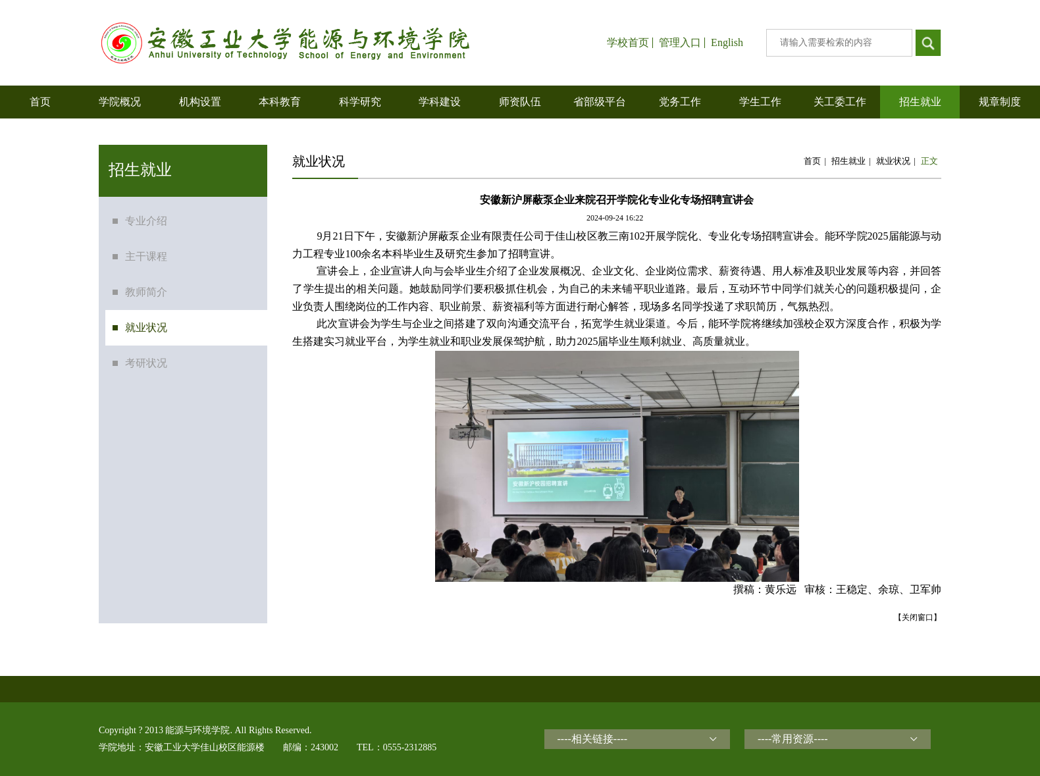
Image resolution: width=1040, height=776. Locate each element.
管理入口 (680, 43)
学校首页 (628, 43)
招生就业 (848, 161)
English (727, 43)
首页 (812, 161)
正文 (929, 161)
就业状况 (893, 161)
